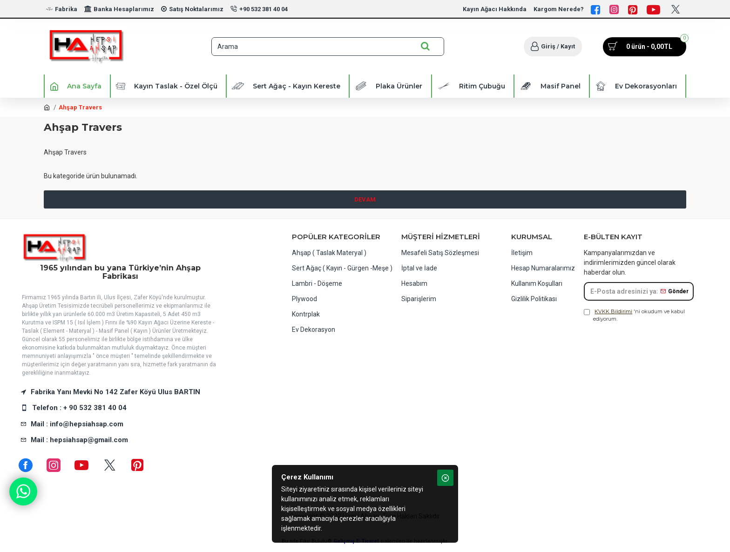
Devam (365, 199)
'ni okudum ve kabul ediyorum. (634, 315)
